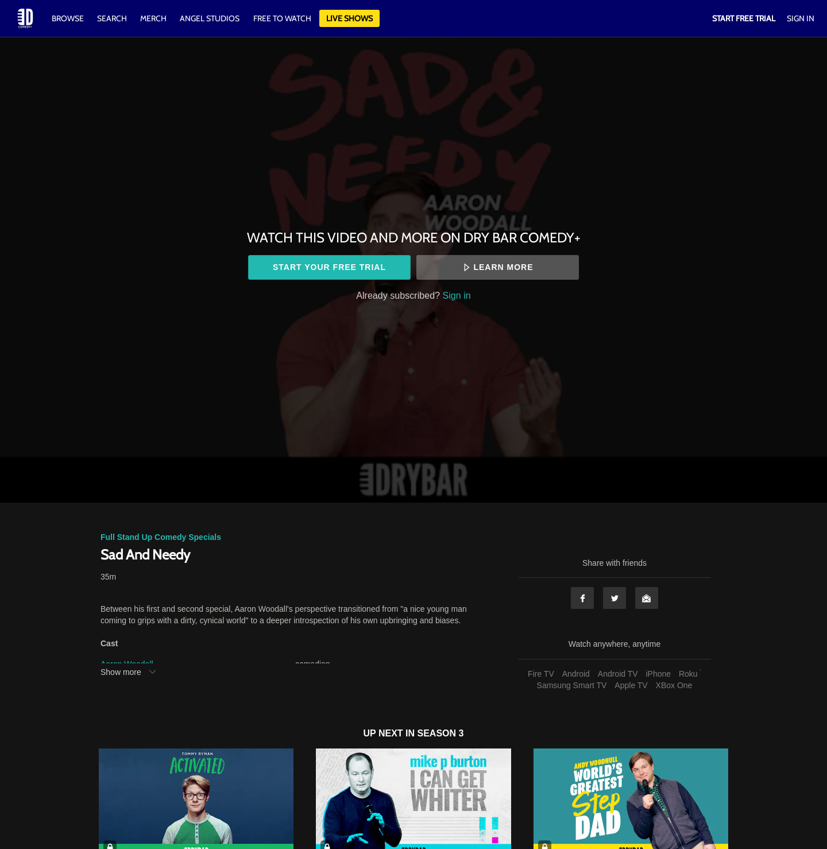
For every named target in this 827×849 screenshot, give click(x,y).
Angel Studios (209, 18)
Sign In (800, 18)
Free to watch (282, 18)
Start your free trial (329, 267)
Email (647, 597)
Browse (69, 18)
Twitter (614, 597)
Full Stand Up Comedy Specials (161, 537)
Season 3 (441, 733)
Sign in (457, 295)
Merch (153, 18)
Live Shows (349, 18)
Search (113, 18)
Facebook (582, 597)
